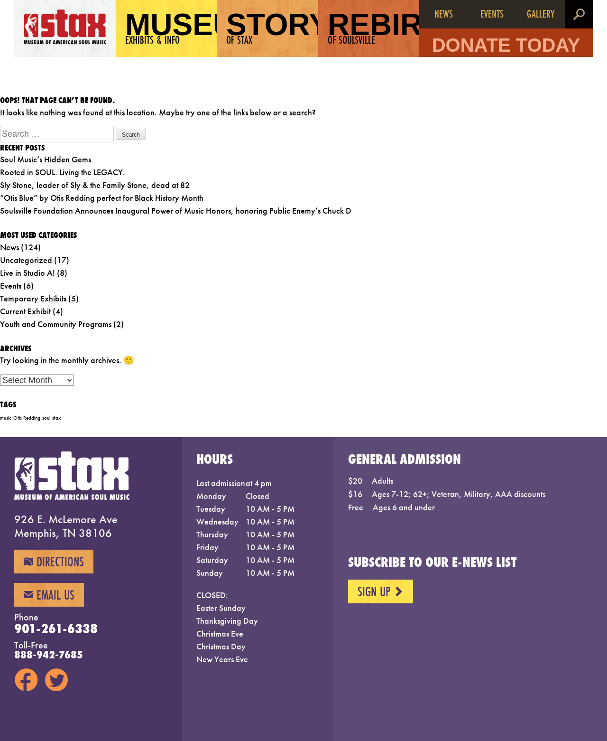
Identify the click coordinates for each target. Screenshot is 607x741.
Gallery (540, 13)
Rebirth (374, 27)
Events (492, 13)
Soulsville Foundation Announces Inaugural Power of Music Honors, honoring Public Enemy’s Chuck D (175, 210)
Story (272, 27)
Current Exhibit (25, 311)
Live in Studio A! (27, 272)
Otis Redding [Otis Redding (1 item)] (26, 418)
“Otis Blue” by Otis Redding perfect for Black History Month (101, 197)
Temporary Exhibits (33, 298)
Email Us (49, 595)
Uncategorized (26, 259)
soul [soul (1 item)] (46, 418)
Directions (54, 562)
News (443, 13)
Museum (171, 27)
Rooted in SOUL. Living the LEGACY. (62, 172)
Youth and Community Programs (55, 324)
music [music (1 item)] (5, 418)
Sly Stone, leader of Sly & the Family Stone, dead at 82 (95, 184)
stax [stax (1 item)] (56, 418)
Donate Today (506, 45)
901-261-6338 (56, 628)
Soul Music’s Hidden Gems (45, 159)
